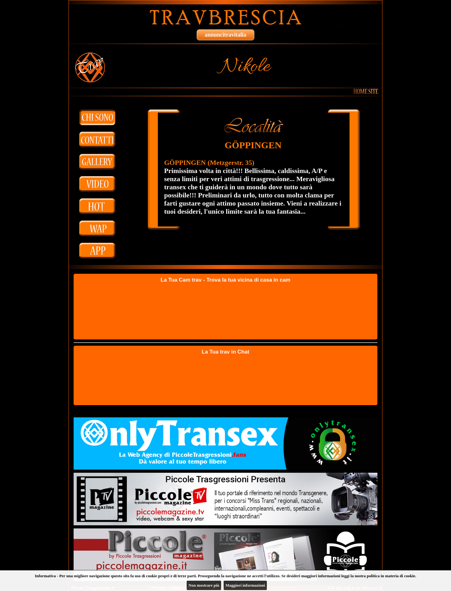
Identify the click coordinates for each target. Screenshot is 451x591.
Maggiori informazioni (245, 585)
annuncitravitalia (225, 35)
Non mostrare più (204, 585)
